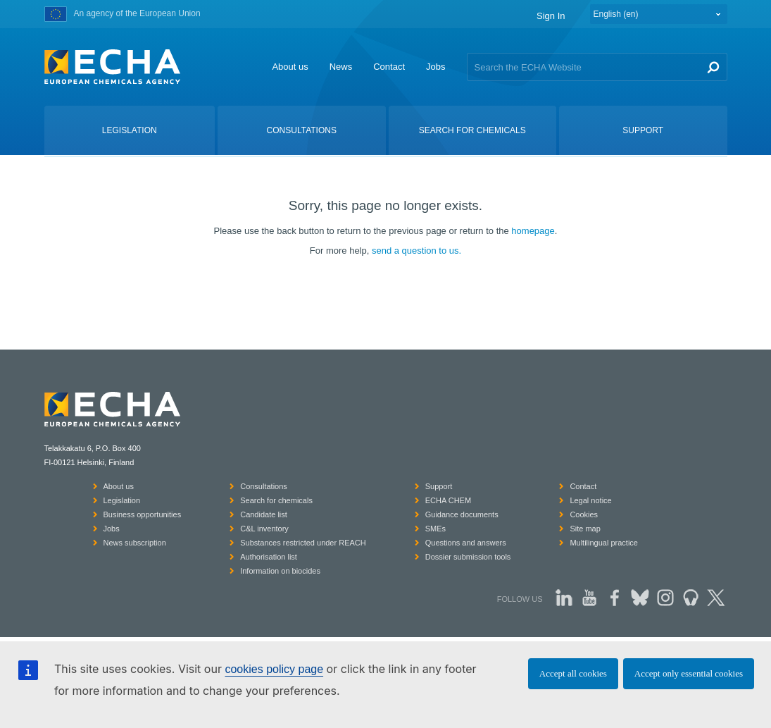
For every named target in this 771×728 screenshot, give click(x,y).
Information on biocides (280, 571)
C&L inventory (264, 528)
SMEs (435, 528)
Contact (389, 66)
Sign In (551, 16)
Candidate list (263, 514)
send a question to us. (416, 250)
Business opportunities (143, 514)
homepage (532, 231)
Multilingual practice (604, 542)
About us (290, 66)
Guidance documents (462, 514)
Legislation (122, 500)
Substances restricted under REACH (303, 542)
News (341, 66)
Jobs (435, 66)
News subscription (135, 542)
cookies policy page (274, 669)
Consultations (263, 486)
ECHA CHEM (448, 500)
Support (439, 486)
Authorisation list (268, 557)
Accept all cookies (573, 673)
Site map (585, 528)
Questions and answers (465, 542)
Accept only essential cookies (688, 673)
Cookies (584, 514)
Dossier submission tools (468, 557)
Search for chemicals (276, 500)
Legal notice (590, 500)
